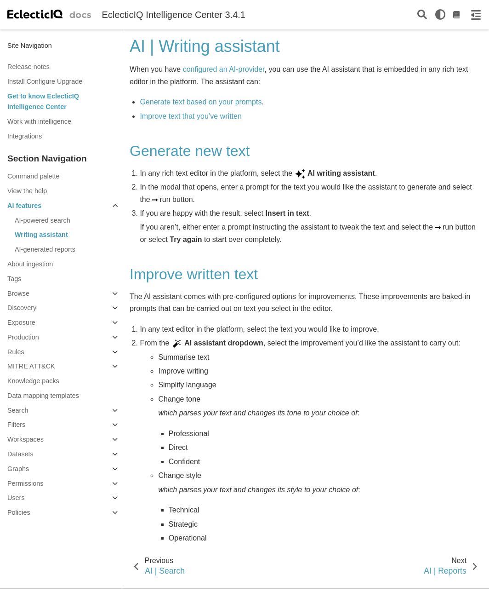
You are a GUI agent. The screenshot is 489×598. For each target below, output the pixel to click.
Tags (14, 278)
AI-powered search (42, 220)
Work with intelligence (39, 121)
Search (17, 410)
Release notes (28, 66)
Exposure (21, 322)
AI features (24, 205)
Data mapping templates (43, 395)
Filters (16, 424)
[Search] (422, 15)
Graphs (18, 468)
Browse (18, 293)
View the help (27, 191)
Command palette (33, 176)
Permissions (25, 483)
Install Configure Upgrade (44, 81)
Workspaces (25, 439)
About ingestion (30, 264)
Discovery (21, 307)
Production (23, 337)
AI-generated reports (45, 249)
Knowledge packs (33, 381)
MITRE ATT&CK (31, 366)
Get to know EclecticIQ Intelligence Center (43, 101)
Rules (15, 352)
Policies (18, 512)
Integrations (24, 136)
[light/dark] (440, 15)
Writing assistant (41, 234)
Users (16, 497)
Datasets (20, 454)
